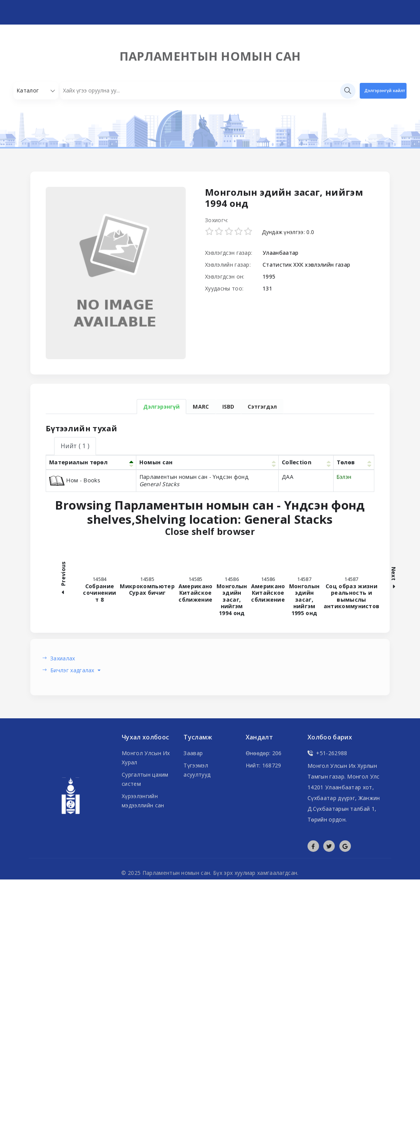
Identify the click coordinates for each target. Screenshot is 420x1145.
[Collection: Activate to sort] (305, 462)
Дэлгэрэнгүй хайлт (384, 90)
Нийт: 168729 (263, 765)
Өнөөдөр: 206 (264, 753)
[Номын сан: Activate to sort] (207, 462)
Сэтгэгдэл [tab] (262, 406)
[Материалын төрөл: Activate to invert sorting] (91, 462)
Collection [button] (296, 462)
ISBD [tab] (228, 406)
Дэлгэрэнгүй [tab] (161, 406)
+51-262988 (327, 753)
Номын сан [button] (156, 462)
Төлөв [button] (346, 462)
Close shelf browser (258, 531)
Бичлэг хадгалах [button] (73, 670)
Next (393, 579)
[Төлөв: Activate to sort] (353, 462)
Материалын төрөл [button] (78, 462)
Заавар (193, 753)
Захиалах (62, 658)
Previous (63, 578)
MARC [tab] (201, 406)
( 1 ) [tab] (75, 446)
